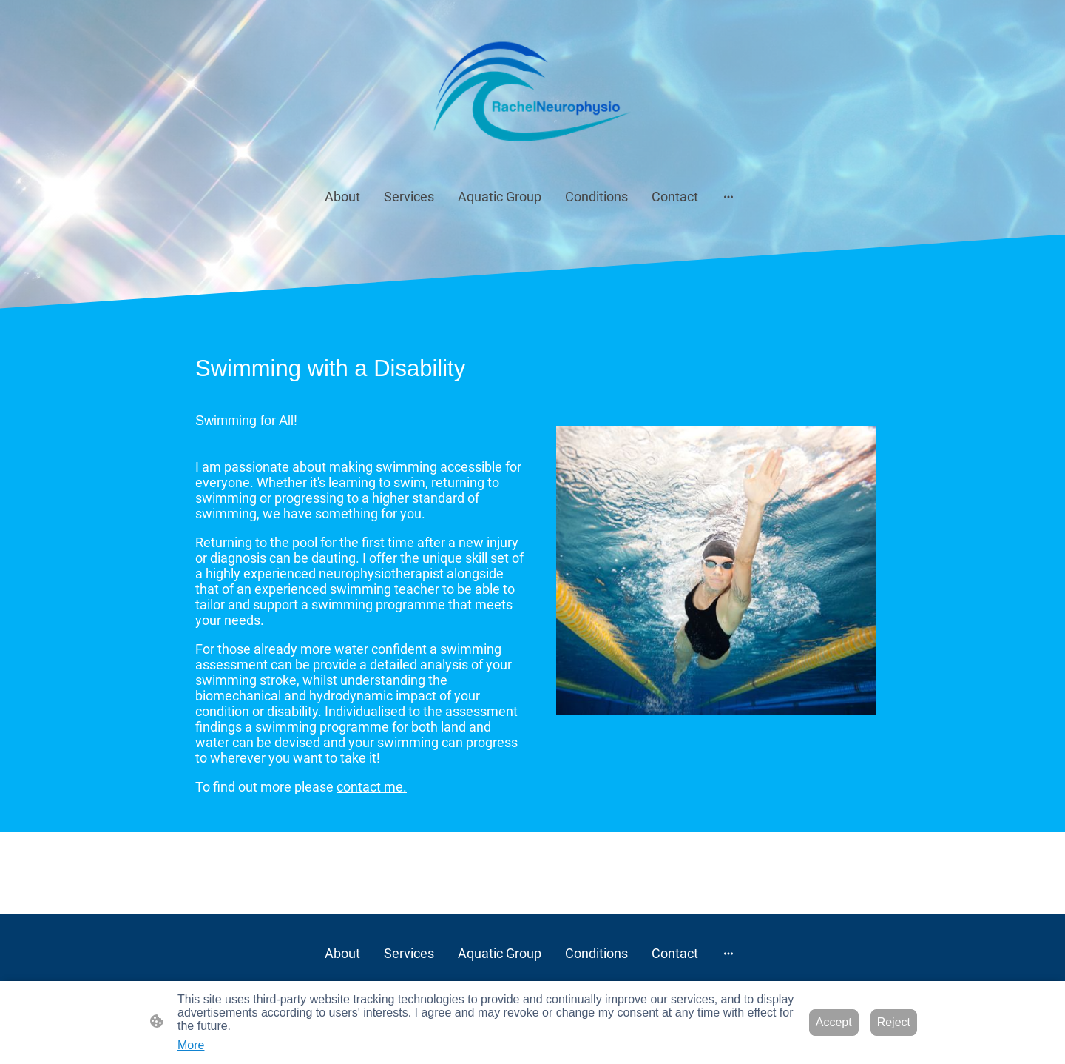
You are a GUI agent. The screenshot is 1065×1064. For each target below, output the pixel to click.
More (191, 1045)
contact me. (372, 786)
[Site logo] (532, 90)
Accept (834, 1022)
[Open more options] (728, 196)
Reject (893, 1022)
